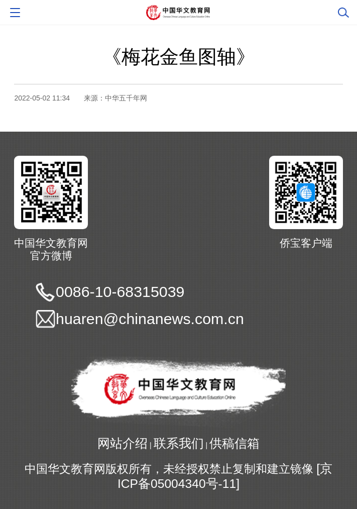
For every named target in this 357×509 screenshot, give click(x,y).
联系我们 (179, 443)
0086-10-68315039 (120, 291)
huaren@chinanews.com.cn (150, 319)
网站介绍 (122, 443)
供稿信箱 (234, 443)
